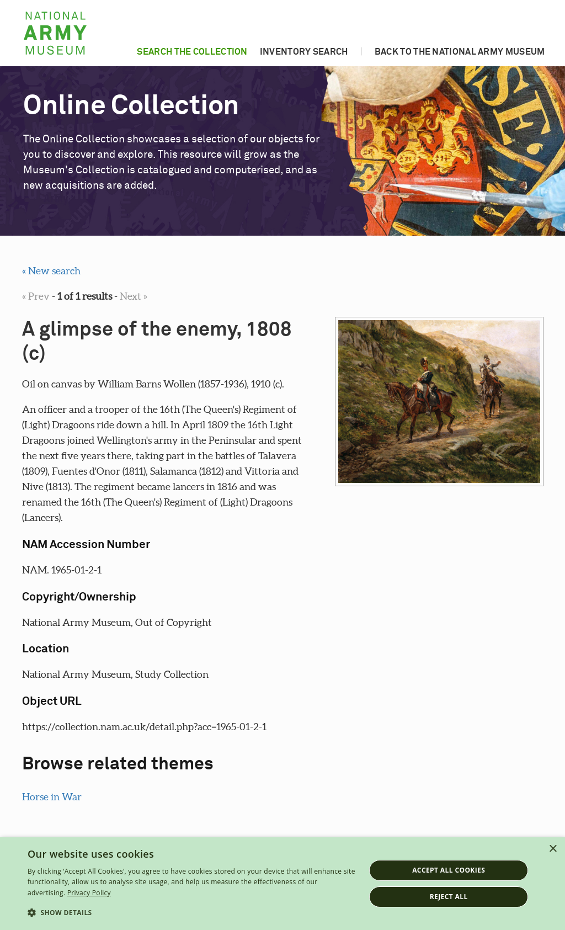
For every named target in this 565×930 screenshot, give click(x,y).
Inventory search (304, 51)
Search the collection (192, 51)
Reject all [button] (449, 896)
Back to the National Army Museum (460, 51)
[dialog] (282, 883)
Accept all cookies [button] (448, 870)
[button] (191, 913)
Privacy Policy (89, 892)
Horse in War (52, 797)
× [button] (552, 849)
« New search (51, 271)
